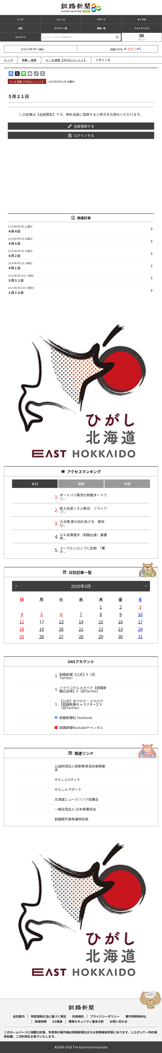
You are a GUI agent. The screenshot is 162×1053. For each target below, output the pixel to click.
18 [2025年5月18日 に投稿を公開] (21, 629)
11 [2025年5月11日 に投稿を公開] (21, 621)
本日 (34, 483)
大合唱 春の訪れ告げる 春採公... (82, 523)
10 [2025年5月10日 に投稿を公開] (140, 614)
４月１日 (20, 265)
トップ (20, 19)
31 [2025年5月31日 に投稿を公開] (140, 636)
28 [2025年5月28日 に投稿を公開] (81, 636)
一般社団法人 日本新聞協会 (75, 809)
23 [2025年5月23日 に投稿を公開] (120, 629)
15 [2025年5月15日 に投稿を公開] (101, 621)
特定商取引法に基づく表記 (48, 1016)
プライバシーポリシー (105, 1016)
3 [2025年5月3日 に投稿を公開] (140, 607)
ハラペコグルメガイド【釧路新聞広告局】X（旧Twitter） (81, 689)
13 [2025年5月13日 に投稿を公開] (61, 621)
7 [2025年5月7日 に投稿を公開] (81, 614)
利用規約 (78, 1016)
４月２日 (20, 253)
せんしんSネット (67, 779)
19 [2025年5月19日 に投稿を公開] (41, 629)
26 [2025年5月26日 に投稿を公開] (41, 636)
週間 (81, 483)
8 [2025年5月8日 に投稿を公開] (101, 614)
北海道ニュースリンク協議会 (76, 799)
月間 (127, 483)
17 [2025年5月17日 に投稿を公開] (140, 621)
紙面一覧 (101, 28)
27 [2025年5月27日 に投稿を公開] (61, 636)
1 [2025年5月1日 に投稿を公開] (101, 607)
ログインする (81, 135)
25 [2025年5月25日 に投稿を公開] (21, 636)
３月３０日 (21, 290)
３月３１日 (21, 278)
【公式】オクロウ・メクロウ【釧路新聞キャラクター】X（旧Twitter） (79, 704)
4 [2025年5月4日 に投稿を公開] (22, 614)
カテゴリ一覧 (60, 28)
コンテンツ (20, 37)
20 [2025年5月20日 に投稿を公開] (61, 629)
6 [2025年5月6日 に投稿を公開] (61, 614)
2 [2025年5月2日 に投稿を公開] (120, 607)
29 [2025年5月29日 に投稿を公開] (101, 636)
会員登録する (81, 126)
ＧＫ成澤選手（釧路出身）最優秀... (83, 536)
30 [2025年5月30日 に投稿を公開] (120, 636)
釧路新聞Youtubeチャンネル (79, 727)
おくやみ (142, 19)
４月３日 (20, 241)
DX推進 (57, 1021)
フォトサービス (141, 28)
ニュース (61, 19)
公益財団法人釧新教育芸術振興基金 (80, 767)
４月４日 (20, 228)
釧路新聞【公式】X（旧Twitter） (75, 676)
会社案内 (19, 1016)
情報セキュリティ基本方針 (86, 1021)
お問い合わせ (118, 1021)
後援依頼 (41, 1021)
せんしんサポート (68, 789)
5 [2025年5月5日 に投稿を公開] (41, 614)
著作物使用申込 (136, 1016)
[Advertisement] (81, 173)
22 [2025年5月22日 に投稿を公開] (101, 629)
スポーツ (101, 19)
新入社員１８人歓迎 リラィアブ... (83, 510)
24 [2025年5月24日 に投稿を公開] (140, 629)
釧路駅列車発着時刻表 (71, 818)
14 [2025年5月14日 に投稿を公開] (81, 621)
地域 (20, 28)
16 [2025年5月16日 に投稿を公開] (120, 621)
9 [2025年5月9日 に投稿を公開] (120, 614)
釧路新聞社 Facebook (73, 717)
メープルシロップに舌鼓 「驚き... (82, 549)
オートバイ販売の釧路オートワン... (83, 496)
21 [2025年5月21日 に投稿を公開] (81, 629)
